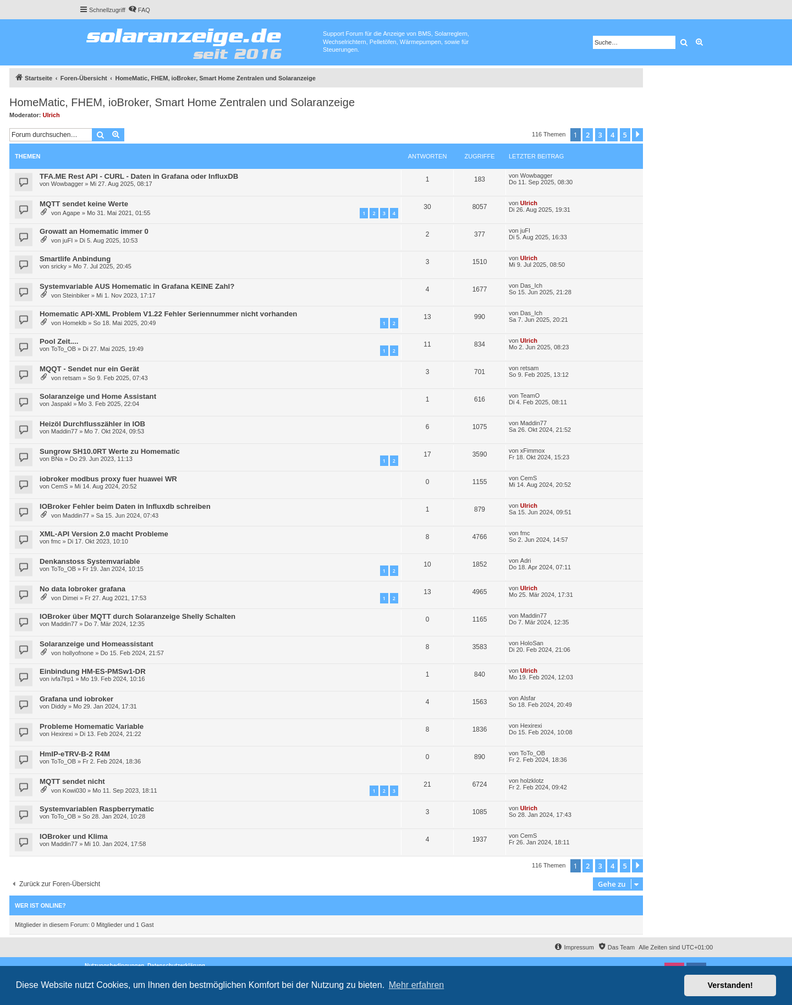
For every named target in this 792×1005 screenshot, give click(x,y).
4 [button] (612, 135)
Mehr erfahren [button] (416, 985)
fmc (56, 541)
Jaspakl (61, 403)
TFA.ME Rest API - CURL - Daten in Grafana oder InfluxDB (139, 176)
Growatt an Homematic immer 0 (94, 231)
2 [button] (588, 135)
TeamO (530, 395)
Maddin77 (64, 431)
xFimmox (532, 450)
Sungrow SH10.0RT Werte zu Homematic (110, 451)
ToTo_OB (63, 348)
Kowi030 (74, 790)
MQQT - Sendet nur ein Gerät (89, 369)
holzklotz (532, 780)
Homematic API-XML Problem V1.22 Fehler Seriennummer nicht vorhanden (168, 314)
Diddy (59, 706)
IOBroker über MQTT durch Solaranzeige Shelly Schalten (137, 616)
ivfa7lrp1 (62, 679)
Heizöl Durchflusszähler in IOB (92, 424)
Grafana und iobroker (76, 699)
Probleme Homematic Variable (92, 726)
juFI (68, 240)
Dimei (70, 598)
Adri (525, 560)
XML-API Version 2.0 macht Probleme (104, 534)
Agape (71, 213)
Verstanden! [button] (730, 985)
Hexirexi (62, 734)
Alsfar (528, 698)
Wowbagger (67, 183)
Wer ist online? (40, 905)
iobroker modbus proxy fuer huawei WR (108, 479)
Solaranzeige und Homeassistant (96, 644)
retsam (72, 378)
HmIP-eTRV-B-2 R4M (75, 754)
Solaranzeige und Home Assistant (98, 396)
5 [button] (625, 135)
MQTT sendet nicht (72, 781)
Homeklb (74, 323)
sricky (59, 266)
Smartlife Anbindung (75, 259)
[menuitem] (139, 10)
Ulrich (51, 115)
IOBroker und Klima (74, 836)
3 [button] (600, 135)
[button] (637, 134)
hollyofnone (78, 653)
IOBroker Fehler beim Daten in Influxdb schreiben (125, 506)
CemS (59, 486)
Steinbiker (76, 295)
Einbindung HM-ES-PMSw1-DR (93, 671)
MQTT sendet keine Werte (84, 204)
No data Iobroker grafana (82, 589)
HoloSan (531, 643)
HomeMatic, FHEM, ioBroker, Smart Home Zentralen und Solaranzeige (182, 102)
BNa (57, 458)
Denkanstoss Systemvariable (90, 561)
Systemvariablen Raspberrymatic (97, 809)
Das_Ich (531, 285)
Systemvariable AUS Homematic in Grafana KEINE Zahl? (137, 286)
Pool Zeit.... (59, 341)
